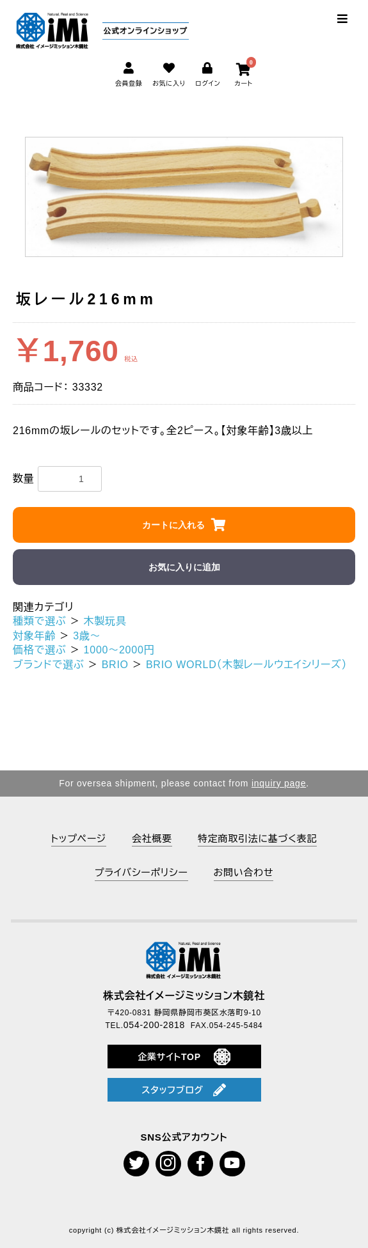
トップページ (78, 838)
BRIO (115, 664)
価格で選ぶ (39, 649)
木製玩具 (105, 621)
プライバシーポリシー (141, 872)
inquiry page (279, 783)
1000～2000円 (119, 649)
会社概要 (152, 838)
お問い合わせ (244, 872)
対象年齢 (34, 635)
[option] (184, 196)
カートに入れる (173, 525)
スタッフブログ (183, 1090)
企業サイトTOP (184, 1057)
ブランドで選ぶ (48, 664)
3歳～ (86, 635)
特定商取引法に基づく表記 (257, 838)
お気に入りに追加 (184, 567)
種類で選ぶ (39, 621)
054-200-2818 (154, 1025)
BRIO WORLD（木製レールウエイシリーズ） (246, 664)
